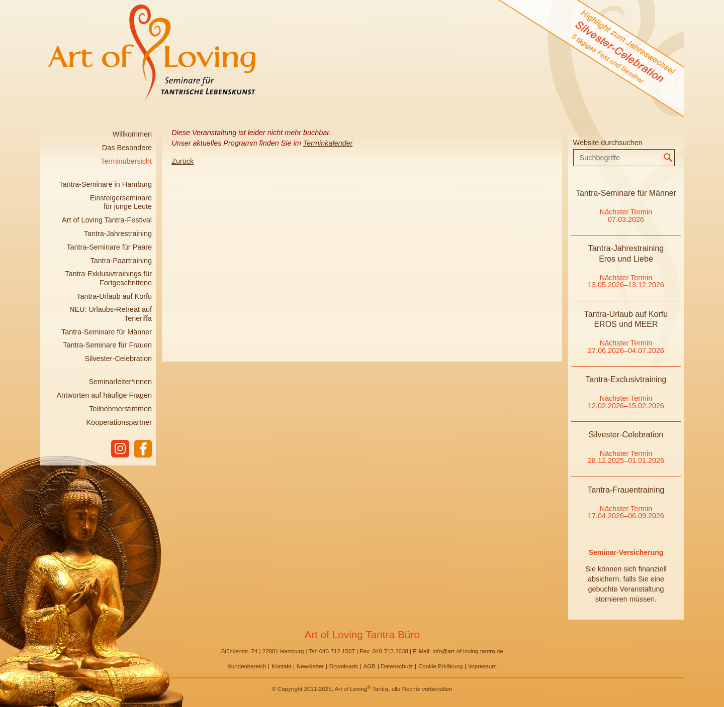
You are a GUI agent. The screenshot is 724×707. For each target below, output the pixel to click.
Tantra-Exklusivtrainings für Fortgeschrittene (108, 278)
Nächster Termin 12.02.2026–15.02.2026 (626, 401)
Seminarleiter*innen (120, 382)
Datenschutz (397, 666)
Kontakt (281, 666)
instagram (119, 449)
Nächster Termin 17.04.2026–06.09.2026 (626, 512)
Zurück (182, 161)
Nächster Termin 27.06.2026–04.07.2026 (626, 346)
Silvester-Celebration (118, 359)
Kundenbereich (246, 666)
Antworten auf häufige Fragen (104, 395)
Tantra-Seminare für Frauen (107, 345)
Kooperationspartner (119, 422)
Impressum (482, 666)
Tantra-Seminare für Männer (106, 332)
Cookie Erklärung (440, 666)
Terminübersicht (126, 161)
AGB (369, 666)
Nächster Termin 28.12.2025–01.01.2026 (626, 456)
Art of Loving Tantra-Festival (107, 220)
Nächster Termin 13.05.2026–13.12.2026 (626, 281)
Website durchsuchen (608, 142)
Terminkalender (328, 143)
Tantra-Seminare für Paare (109, 247)
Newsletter (310, 666)
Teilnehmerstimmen (120, 409)
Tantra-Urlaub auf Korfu (114, 296)
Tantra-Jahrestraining (118, 233)
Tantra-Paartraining (121, 261)
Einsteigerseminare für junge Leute (121, 202)
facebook (142, 449)
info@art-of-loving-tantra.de (467, 651)
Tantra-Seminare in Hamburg (105, 184)
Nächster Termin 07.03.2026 (626, 215)
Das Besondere (127, 148)
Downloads (343, 666)
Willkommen (132, 134)
